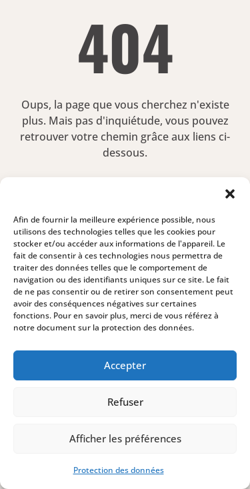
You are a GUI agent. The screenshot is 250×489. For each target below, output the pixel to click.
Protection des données (118, 470)
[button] (230, 194)
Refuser (125, 401)
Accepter (125, 365)
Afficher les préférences (125, 438)
